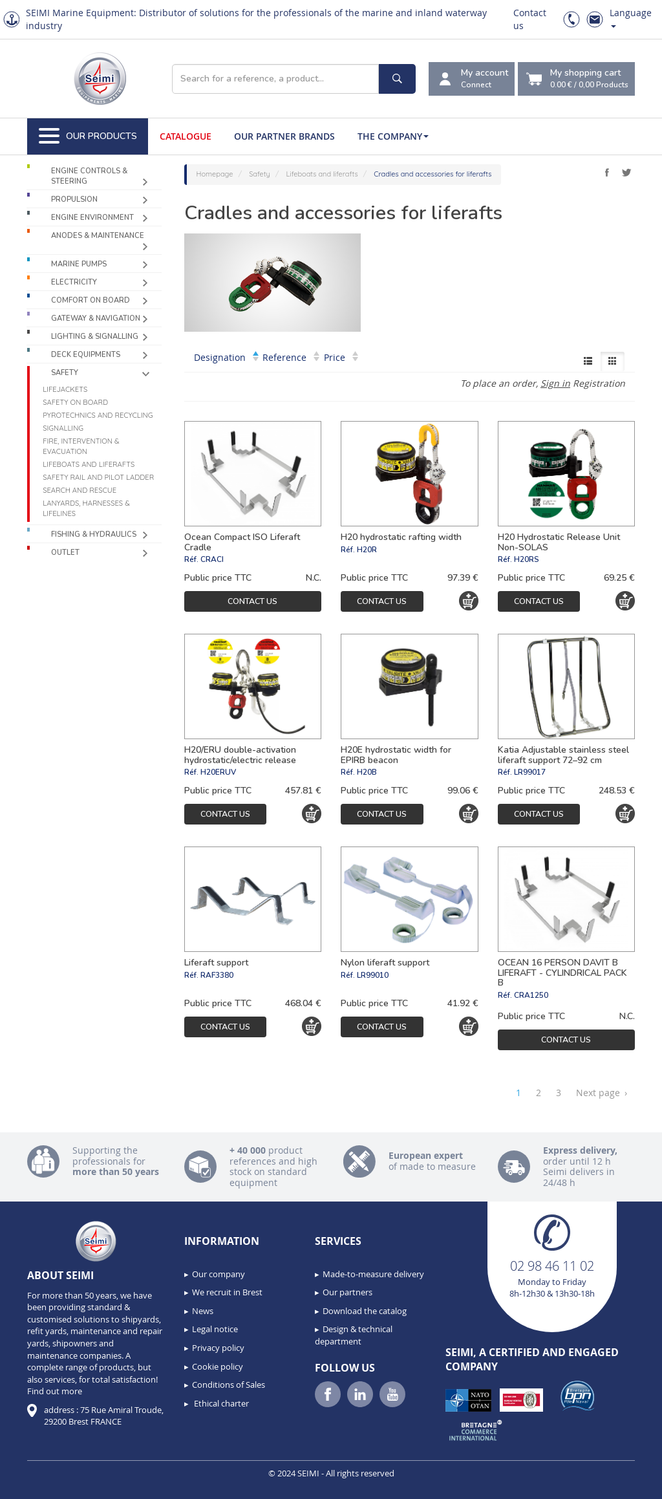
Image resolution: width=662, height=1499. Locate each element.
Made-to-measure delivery (373, 1274)
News (202, 1311)
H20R (367, 550)
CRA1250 (531, 995)
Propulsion (74, 199)
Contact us (252, 601)
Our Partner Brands (284, 136)
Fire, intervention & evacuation (81, 446)
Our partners (347, 1292)
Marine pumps (79, 264)
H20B (367, 772)
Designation (226, 357)
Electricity (74, 282)
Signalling (63, 428)
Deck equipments (85, 355)
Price (341, 357)
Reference (290, 357)
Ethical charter (220, 1403)
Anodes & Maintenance (97, 236)
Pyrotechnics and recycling (98, 415)
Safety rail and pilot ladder (98, 477)
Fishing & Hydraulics (93, 534)
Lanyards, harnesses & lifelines (86, 508)
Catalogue (185, 136)
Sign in (555, 383)
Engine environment (92, 217)
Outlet (65, 552)
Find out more (54, 1391)
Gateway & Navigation (95, 318)
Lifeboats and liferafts (88, 464)
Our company (218, 1274)
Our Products (88, 136)
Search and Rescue (79, 490)
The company (393, 136)
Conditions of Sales (228, 1384)
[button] (39, 1485)
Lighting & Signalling (94, 336)
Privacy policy (218, 1347)
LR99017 (530, 772)
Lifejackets (65, 389)
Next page (601, 1092)
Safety (64, 373)
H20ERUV (218, 772)
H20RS (526, 559)
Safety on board (75, 402)
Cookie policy (217, 1366)
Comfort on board (90, 300)
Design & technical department (353, 1335)
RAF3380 (216, 975)
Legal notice (215, 1329)
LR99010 (373, 975)
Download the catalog (365, 1311)
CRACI (212, 559)
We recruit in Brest (227, 1292)
